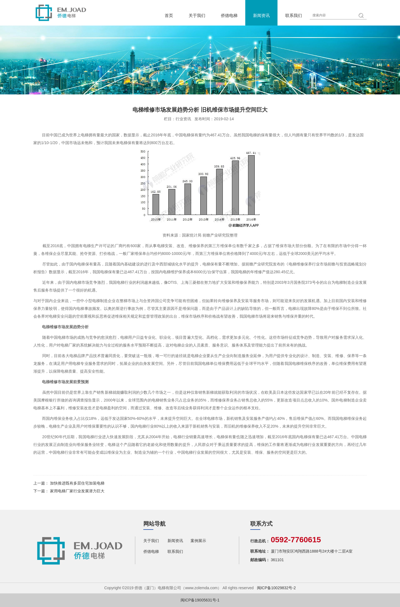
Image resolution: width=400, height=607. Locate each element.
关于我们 (197, 15)
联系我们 (293, 15)
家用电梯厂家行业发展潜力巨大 (77, 491)
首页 (169, 15)
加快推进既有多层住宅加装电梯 (77, 483)
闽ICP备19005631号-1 (200, 600)
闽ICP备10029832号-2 (276, 588)
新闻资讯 (261, 15)
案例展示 (198, 540)
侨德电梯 (229, 15)
